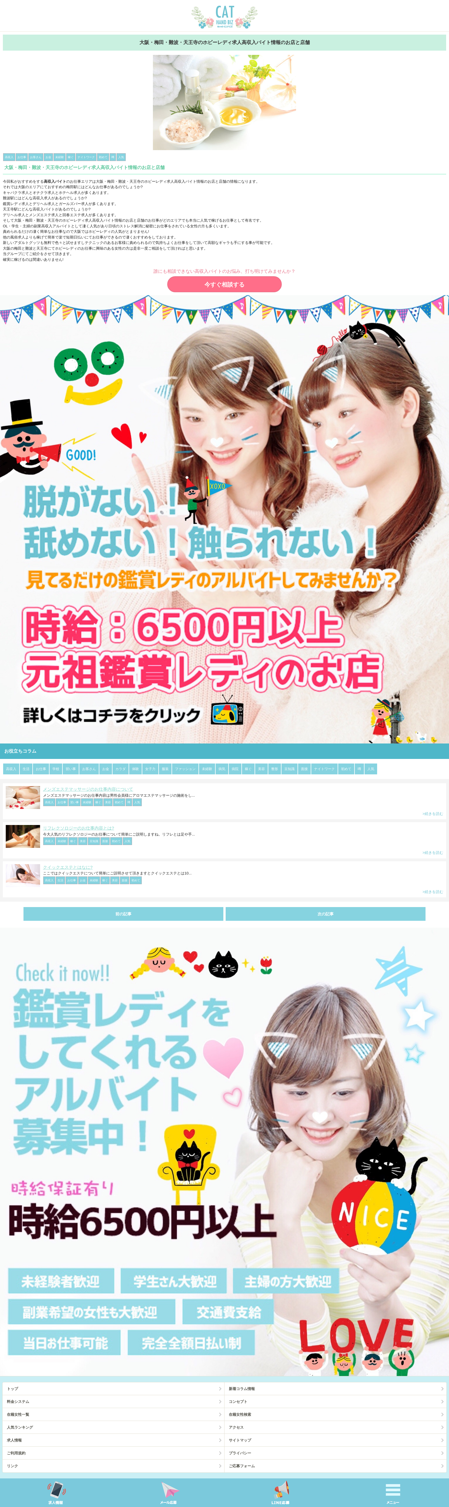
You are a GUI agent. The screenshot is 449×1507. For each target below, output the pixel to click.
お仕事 (41, 769)
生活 (26, 769)
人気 (370, 769)
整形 (274, 769)
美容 (261, 769)
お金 (105, 769)
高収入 (11, 769)
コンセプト (238, 1401)
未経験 (207, 769)
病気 (221, 769)
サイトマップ (240, 1440)
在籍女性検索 (240, 1414)
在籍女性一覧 (18, 1414)
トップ (12, 1389)
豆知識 (289, 769)
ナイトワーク (324, 769)
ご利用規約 (16, 1453)
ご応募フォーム (242, 1466)
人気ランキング (20, 1427)
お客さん (89, 769)
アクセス (236, 1427)
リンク (12, 1466)
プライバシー (240, 1453)
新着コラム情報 (242, 1389)
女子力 (150, 769)
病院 (235, 769)
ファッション (185, 769)
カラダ (120, 769)
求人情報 (14, 1440)
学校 (55, 769)
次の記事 (326, 914)
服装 (165, 769)
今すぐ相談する (224, 284)
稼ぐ (248, 769)
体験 (135, 769)
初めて (346, 769)
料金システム (18, 1401)
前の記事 (123, 914)
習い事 (71, 769)
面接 (304, 769)
